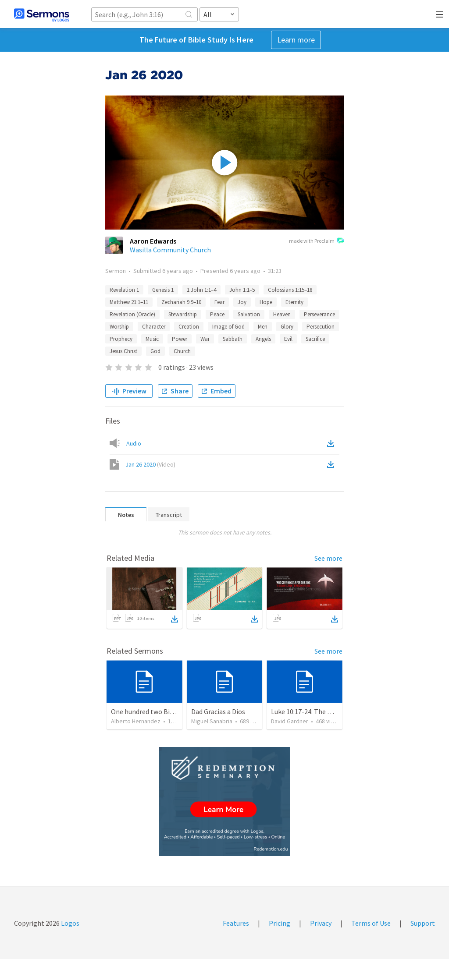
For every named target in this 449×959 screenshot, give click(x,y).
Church (182, 351)
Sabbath (232, 339)
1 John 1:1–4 (201, 290)
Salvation (249, 314)
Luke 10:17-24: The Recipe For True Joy (328, 711)
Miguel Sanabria (211, 721)
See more (328, 558)
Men (262, 326)
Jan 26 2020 (150, 464)
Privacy (320, 923)
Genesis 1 (163, 290)
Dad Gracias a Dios (218, 711)
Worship (119, 326)
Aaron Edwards (153, 241)
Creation (188, 326)
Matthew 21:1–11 (129, 302)
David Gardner (289, 721)
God (155, 351)
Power (179, 339)
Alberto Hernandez (135, 721)
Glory (287, 326)
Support (422, 923)
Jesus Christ (123, 351)
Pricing (279, 923)
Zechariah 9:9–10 (181, 302)
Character (153, 326)
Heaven (282, 314)
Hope (266, 302)
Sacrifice (315, 339)
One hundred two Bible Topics (155, 711)
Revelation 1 (124, 290)
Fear (219, 302)
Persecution (320, 326)
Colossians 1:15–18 (290, 290)
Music (152, 339)
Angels (263, 339)
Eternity (294, 302)
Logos (69, 923)
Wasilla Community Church (170, 249)
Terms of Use (371, 923)
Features (236, 923)
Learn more (296, 40)
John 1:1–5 (242, 290)
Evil (288, 339)
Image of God (228, 326)
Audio (133, 443)
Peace (217, 314)
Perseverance (319, 314)
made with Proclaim (316, 241)
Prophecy (121, 339)
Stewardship (182, 314)
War (205, 339)
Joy (242, 302)
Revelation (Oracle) (132, 314)
